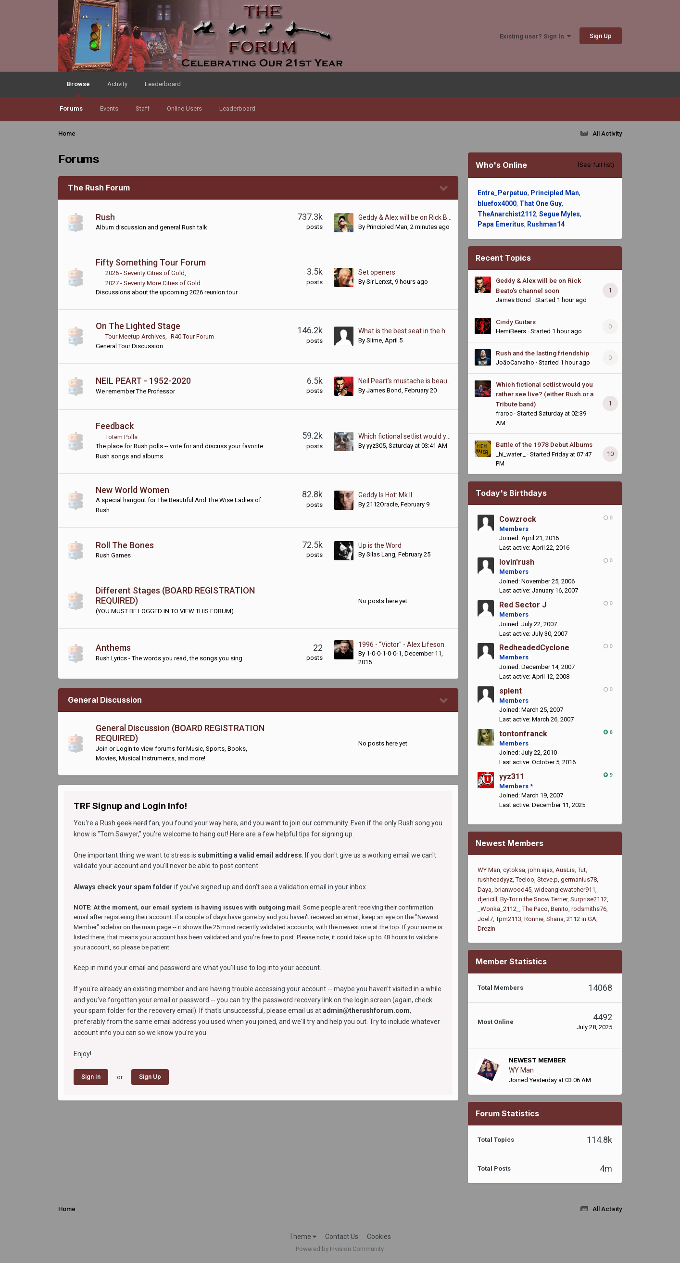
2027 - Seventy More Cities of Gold (153, 283)
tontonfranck (523, 733)
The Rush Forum (99, 187)
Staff (143, 108)
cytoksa (514, 869)
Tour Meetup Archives (135, 336)
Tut (582, 869)
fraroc (504, 413)
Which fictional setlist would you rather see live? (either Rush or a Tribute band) (544, 394)
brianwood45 (512, 889)
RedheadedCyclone (534, 647)
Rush (105, 217)
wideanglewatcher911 (564, 889)
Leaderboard (237, 108)
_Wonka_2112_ (498, 908)
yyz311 (511, 776)
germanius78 (579, 879)
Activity (117, 84)
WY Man (489, 869)
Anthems (113, 648)
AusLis (565, 869)
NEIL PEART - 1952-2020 (143, 381)
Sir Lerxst (379, 281)
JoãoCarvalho (515, 362)
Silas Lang (380, 554)
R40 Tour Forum (192, 336)
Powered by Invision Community (340, 1248)
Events (109, 108)
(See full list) (595, 164)
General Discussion (105, 700)
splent (510, 690)
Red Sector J (522, 604)
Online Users (184, 108)
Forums (71, 108)
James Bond (384, 390)
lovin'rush (516, 562)
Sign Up (601, 35)
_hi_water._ (511, 454)
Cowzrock (517, 519)
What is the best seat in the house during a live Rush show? (447, 331)
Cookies (379, 1236)
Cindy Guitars (516, 322)
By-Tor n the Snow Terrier (533, 899)
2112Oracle (382, 504)
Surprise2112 (588, 899)
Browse (78, 88)
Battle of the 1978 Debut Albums (544, 444)
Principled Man (386, 226)
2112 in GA (581, 918)
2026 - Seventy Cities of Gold (145, 273)
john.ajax (540, 869)
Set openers (376, 272)
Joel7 (485, 918)
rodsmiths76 (588, 908)
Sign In (91, 1076)
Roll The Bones (125, 545)
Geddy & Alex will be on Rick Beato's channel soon (432, 217)
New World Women (132, 490)
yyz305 (376, 445)
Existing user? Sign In (535, 36)
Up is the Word (380, 545)
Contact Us (341, 1236)
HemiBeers (511, 331)
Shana (555, 918)
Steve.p (547, 879)
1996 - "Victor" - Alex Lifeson (401, 644)
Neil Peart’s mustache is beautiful (408, 381)
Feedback (115, 426)
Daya (484, 889)
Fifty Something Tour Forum (151, 262)
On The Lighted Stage (138, 326)
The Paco (535, 908)
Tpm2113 (508, 918)
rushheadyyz (495, 879)
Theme (302, 1236)
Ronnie (533, 918)
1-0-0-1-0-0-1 (384, 653)
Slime (374, 340)
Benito (559, 908)
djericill (487, 899)
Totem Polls (121, 437)
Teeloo (525, 879)
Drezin (486, 928)
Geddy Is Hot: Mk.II (385, 495)
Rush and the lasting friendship (542, 353)
